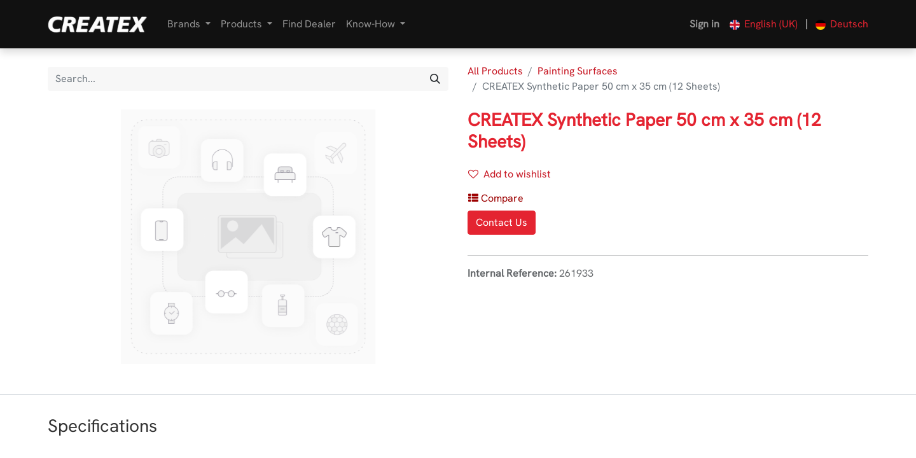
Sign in (704, 24)
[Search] (435, 79)
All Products (495, 71)
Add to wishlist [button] (509, 174)
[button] (496, 198)
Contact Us (501, 222)
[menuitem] (309, 24)
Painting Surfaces (578, 71)
